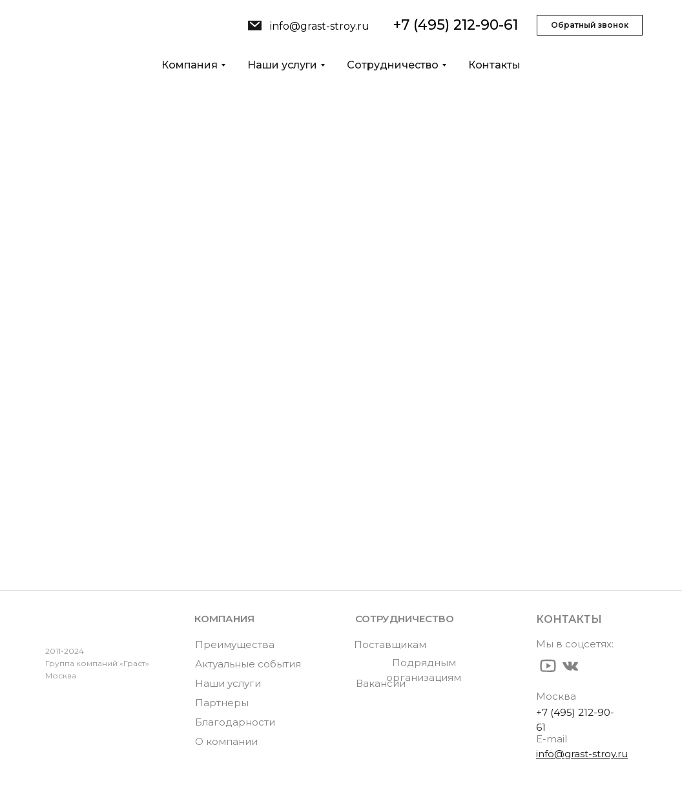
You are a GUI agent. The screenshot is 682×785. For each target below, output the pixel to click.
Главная (70, 461)
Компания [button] (189, 65)
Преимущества (234, 644)
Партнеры (222, 702)
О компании (83, 481)
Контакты (494, 65)
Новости (71, 519)
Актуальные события (248, 664)
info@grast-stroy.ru (319, 26)
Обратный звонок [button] (589, 25)
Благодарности (235, 722)
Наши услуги (86, 501)
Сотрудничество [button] (393, 65)
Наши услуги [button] (282, 65)
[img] (255, 25)
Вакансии (381, 683)
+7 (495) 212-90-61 (455, 25)
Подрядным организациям (423, 670)
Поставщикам (390, 644)
